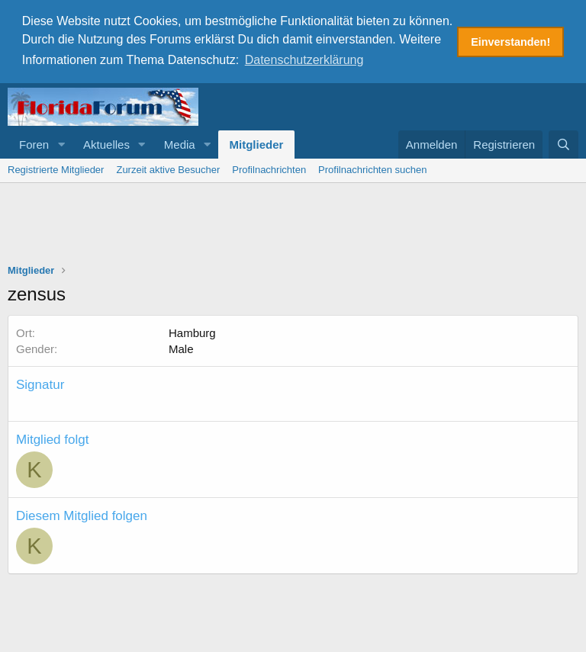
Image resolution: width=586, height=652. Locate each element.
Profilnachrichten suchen (372, 168)
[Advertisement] (293, 223)
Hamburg (192, 331)
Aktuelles (106, 143)
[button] (61, 143)
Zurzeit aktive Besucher (168, 168)
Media (179, 143)
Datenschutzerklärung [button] (304, 59)
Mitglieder (257, 143)
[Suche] (563, 143)
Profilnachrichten (269, 168)
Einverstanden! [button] (510, 42)
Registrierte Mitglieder (56, 168)
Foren (34, 143)
